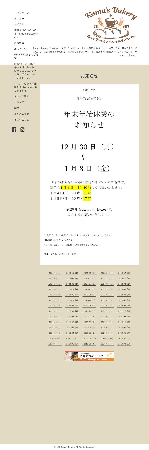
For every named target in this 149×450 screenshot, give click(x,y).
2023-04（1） (107, 294)
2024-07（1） (90, 284)
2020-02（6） (107, 333)
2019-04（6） (107, 343)
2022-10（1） (90, 300)
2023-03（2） (124, 294)
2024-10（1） (55, 284)
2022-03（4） (124, 305)
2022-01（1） (72, 311)
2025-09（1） (90, 273)
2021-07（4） (90, 316)
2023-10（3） (107, 289)
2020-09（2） (72, 327)
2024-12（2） (107, 278)
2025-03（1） (72, 278)
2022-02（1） (55, 311)
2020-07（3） (107, 327)
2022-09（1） (107, 300)
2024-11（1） (124, 278)
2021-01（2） (90, 322)
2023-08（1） (124, 289)
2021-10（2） (124, 311)
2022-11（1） (72, 300)
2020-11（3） (124, 322)
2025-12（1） (55, 273)
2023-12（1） (72, 289)
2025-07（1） (124, 273)
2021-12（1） (90, 311)
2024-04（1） (124, 284)
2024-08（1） (72, 284)
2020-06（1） (124, 327)
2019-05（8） (90, 343)
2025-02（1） (90, 278)
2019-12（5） (54, 338)
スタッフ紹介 (21, 96)
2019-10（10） (90, 338)
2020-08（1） (90, 327)
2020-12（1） (107, 322)
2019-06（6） (72, 343)
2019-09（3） (108, 338)
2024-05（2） (107, 284)
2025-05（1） (55, 278)
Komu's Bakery (68, 447)
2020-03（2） (90, 333)
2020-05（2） (55, 333)
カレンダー (20, 102)
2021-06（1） (107, 316)
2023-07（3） (55, 294)
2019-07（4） (55, 343)
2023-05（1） (90, 294)
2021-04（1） (124, 316)
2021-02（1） (72, 322)
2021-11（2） (107, 311)
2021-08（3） (72, 316)
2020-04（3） (72, 333)
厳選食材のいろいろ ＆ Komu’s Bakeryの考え (26, 33)
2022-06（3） (72, 305)
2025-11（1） (72, 273)
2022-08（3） (124, 300)
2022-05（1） (90, 305)
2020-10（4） (55, 327)
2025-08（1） (107, 273)
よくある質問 (21, 113)
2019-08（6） (125, 338)
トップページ (21, 12)
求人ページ (20, 48)
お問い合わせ (21, 119)
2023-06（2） (72, 294)
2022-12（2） (55, 300)
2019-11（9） (72, 338)
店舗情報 (19, 43)
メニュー (19, 18)
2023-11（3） (90, 289)
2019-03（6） (124, 343)
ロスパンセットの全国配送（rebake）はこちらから (26, 87)
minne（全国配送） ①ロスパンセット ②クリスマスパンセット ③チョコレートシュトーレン (26, 70)
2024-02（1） (55, 289)
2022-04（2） (107, 305)
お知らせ (19, 24)
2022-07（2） (55, 305)
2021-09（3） (55, 316)
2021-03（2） (55, 322)
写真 (16, 108)
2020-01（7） (124, 333)
